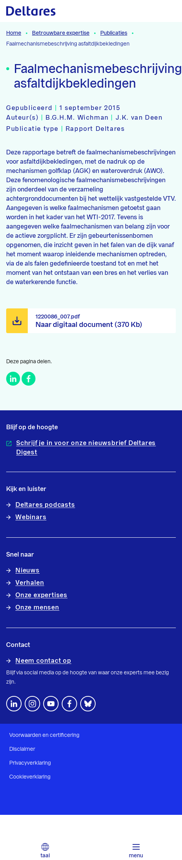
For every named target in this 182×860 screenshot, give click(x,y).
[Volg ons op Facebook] (69, 703)
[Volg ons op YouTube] (51, 703)
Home (13, 33)
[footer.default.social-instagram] (32, 703)
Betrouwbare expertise (60, 33)
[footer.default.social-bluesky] (88, 703)
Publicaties (113, 33)
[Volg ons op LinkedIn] (14, 703)
